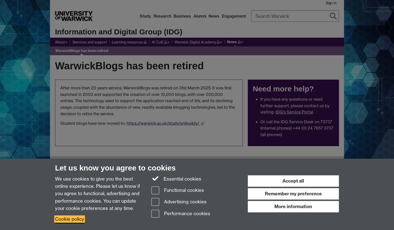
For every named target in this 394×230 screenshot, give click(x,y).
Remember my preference (293, 194)
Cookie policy (69, 219)
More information (293, 206)
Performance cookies (180, 214)
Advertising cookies (179, 202)
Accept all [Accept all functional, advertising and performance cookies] (293, 181)
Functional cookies (177, 190)
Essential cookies (176, 178)
